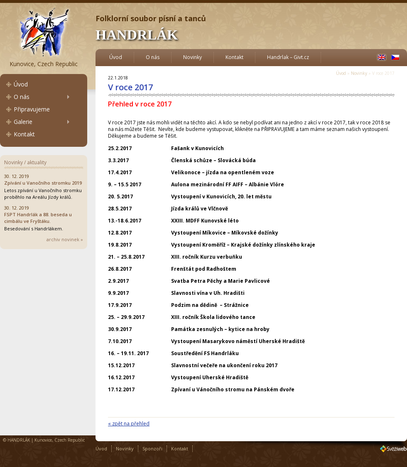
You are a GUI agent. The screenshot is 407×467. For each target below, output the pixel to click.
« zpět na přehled (129, 423)
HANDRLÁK (137, 34)
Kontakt (24, 134)
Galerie (23, 122)
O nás (21, 97)
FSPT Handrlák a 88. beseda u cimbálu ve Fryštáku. (38, 217)
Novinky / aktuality (25, 162)
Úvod (21, 84)
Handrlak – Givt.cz (288, 57)
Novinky (192, 57)
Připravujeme (32, 109)
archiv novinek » (65, 239)
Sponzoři (152, 448)
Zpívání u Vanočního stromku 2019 (43, 183)
